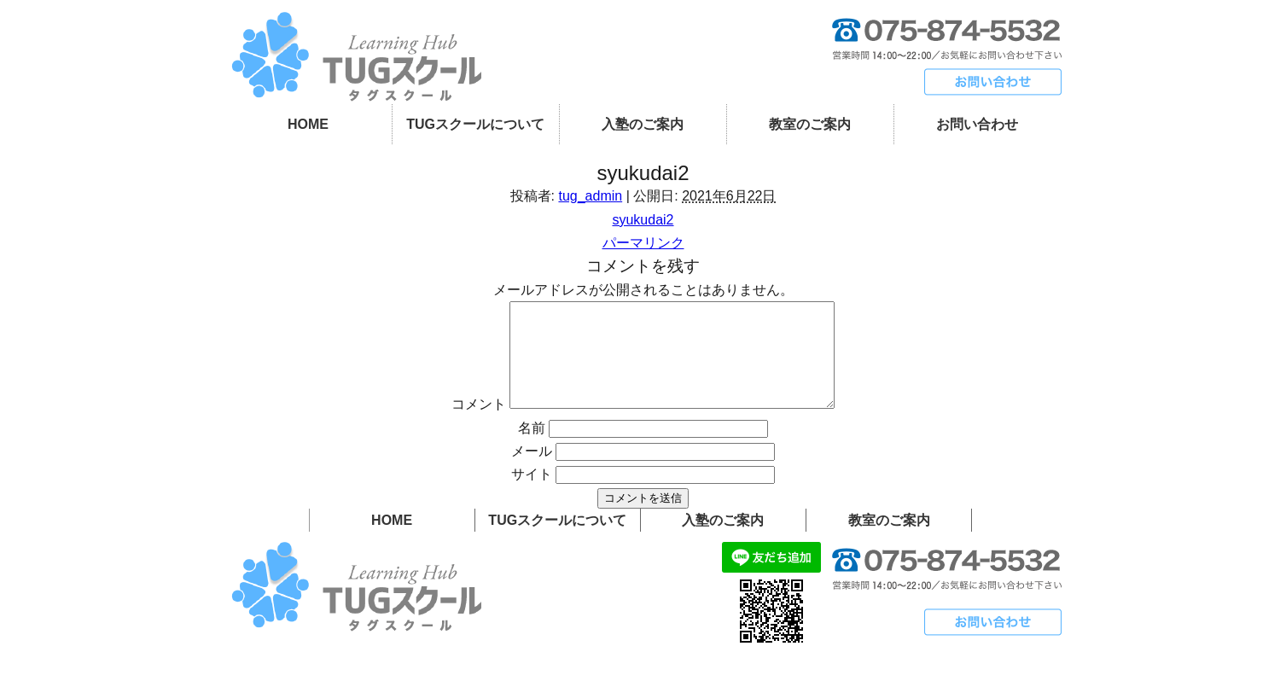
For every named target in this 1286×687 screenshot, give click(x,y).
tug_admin (590, 196)
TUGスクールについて (475, 124)
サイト (531, 494)
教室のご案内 (810, 124)
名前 (531, 448)
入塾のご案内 (643, 124)
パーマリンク (643, 243)
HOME (308, 124)
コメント (459, 424)
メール (531, 471)
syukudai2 (642, 220)
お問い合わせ (977, 124)
